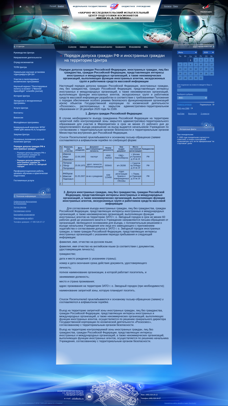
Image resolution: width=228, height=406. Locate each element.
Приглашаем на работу (23, 218)
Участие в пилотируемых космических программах (26, 80)
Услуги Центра (21, 108)
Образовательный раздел (101, 47)
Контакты (167, 6)
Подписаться (205, 105)
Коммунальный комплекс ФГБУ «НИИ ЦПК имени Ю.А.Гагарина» (30, 128)
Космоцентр (121, 47)
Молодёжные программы (26, 122)
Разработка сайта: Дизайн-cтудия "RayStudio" (180, 403)
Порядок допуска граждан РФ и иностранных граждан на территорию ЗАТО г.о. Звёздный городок (31, 163)
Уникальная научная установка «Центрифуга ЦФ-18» (29, 73)
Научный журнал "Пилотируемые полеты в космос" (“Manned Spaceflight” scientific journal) (30, 88)
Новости (83, 47)
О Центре (72, 47)
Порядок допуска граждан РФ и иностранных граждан (29, 147)
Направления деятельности (27, 57)
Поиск (175, 6)
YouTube (180, 114)
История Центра (22, 96)
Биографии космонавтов (24, 215)
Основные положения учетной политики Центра (29, 140)
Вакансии (18, 117)
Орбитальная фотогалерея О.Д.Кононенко (25, 203)
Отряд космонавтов (23, 62)
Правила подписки (184, 104)
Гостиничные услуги (24, 180)
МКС (146, 47)
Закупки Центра (21, 134)
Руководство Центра (24, 53)
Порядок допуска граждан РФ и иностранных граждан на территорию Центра (31, 155)
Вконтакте (192, 114)
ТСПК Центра (20, 67)
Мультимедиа (135, 47)
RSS (195, 46)
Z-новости (205, 114)
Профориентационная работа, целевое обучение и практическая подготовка (31, 173)
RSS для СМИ (183, 108)
